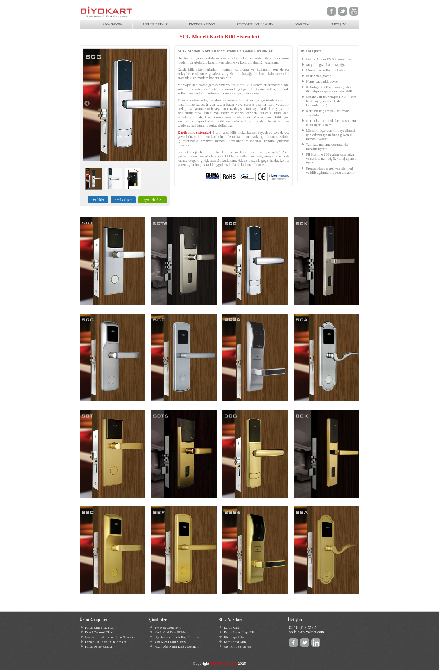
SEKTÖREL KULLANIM (255, 24)
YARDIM (302, 24)
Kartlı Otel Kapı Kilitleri (171, 632)
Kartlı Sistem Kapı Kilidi (241, 632)
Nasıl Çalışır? (123, 199)
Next (162, 103)
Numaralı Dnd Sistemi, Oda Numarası (110, 637)
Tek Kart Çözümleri (168, 627)
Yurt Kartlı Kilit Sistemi (171, 641)
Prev (87, 103)
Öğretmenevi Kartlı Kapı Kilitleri (177, 637)
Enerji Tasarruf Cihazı (100, 632)
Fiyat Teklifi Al (152, 199)
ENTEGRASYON (202, 24)
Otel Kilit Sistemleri (237, 646)
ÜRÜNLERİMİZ (155, 24)
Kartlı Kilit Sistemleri (100, 627)
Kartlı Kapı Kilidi (236, 641)
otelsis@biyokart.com (306, 632)
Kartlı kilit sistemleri (252, 85)
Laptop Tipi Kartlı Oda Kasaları (106, 641)
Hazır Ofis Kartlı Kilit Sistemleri (177, 646)
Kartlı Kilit (231, 627)
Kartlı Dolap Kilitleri (99, 646)
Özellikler (97, 199)
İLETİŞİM (338, 24)
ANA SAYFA (112, 24)
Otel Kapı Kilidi (235, 637)
